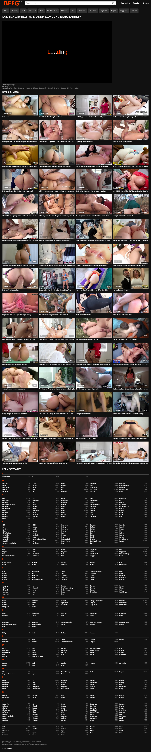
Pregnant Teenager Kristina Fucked (87, 339)
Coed (91, 533)
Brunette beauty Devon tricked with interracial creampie (20, 240)
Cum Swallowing (95, 541)
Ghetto (4, 588)
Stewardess (93, 716)
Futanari (121, 579)
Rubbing (92, 697)
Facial (63, 571)
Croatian (92, 539)
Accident (5, 483)
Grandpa (5, 592)
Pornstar (5, 686)
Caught (121, 527)
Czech (92, 543)
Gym (33, 594)
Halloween (35, 601)
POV (33, 680)
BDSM (63, 498)
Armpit (4, 489)
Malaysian (5, 650)
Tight (62, 731)
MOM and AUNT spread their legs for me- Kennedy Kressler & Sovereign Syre (57, 364)
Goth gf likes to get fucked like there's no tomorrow (92, 166)
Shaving (4, 708)
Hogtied (92, 603)
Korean (92, 633)
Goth (120, 590)
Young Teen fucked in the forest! (123, 216)
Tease (121, 727)
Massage (64, 650)
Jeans (63, 624)
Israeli (92, 615)
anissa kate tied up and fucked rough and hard (53, 463)
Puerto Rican (36, 688)
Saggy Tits (123, 11)
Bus (120, 516)
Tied (41, 11)
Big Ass (63, 88)
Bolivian (121, 510)
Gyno (62, 594)
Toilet (121, 731)
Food (33, 577)
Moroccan (122, 654)
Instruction (93, 613)
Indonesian (35, 613)
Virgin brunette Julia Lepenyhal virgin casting (16, 315)
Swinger (63, 720)
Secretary (122, 704)
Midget (92, 652)
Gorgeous (93, 590)
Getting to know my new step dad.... (13, 389)
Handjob (63, 601)
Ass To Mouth (123, 489)
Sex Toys (93, 706)
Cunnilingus (35, 543)
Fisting (92, 575)
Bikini (62, 508)
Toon (4, 733)
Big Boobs (122, 504)
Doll (3, 554)
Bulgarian (93, 516)
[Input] (70, 3)
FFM (3, 571)
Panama (92, 680)
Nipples (92, 663)
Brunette (5, 516)
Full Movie (64, 579)
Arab (62, 487)
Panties (121, 680)
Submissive (93, 718)
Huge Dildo (93, 605)
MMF (33, 648)
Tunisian (5, 735)
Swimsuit (35, 720)
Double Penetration (8, 556)
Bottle (121, 512)
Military (121, 652)
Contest (92, 535)
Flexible (4, 577)
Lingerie (92, 642)
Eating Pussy (6, 562)
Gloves (34, 590)
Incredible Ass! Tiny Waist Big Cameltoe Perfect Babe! (19, 166)
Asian (33, 489)
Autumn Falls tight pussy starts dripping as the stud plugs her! (20, 438)
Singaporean (6, 710)
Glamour (92, 588)
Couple (63, 537)
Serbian (63, 706)
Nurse (33, 665)
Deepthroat (93, 550)
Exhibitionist (123, 564)
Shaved (50, 88)
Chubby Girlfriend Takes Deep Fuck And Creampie (128, 414)
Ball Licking (35, 500)
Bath (33, 502)
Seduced (5, 706)
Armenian (122, 487)
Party (33, 682)
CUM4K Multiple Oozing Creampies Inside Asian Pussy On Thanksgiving (131, 117)
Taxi (62, 727)
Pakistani (64, 680)
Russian (121, 697)
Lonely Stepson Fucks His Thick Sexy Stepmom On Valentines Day (94, 364)
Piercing (5, 684)
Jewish (121, 624)
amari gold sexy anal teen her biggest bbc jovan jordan (19, 141)
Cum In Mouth (65, 541)
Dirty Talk (64, 552)
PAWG (4, 680)
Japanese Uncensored (9, 624)
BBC (3, 498)
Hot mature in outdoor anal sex (122, 315)
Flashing (122, 575)
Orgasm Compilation (8, 674)
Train (121, 733)
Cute (62, 543)
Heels (4, 603)
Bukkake (63, 516)
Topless (34, 733)
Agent (63, 483)
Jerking (92, 624)
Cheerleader (65, 529)
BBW (33, 498)
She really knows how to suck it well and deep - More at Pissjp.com (94, 216)
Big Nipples (6, 508)
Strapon (4, 718)
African (34, 483)
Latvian (92, 640)
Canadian (122, 525)
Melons (34, 652)
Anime (34, 487)
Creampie (5, 539)
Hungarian (5, 607)
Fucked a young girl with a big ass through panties (55, 166)
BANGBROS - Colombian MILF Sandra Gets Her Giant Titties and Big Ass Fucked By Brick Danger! (131, 191)
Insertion (64, 613)
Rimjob (121, 695)
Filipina (113, 11)
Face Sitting (35, 571)
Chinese (134, 11)
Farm (121, 571)
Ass (62, 489)
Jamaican (5, 622)
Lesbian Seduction (67, 642)
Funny (92, 579)
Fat (33, 573)
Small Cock (93, 710)
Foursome (122, 577)
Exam (92, 564)
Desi (120, 550)
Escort (34, 564)
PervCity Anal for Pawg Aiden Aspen (50, 117)
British (121, 514)
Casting (63, 527)
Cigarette (104, 11)
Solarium (34, 712)
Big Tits (69, 88)
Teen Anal (32, 11)
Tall (3, 727)
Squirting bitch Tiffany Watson (122, 141)
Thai (91, 729)
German (121, 586)
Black (4, 510)
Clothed (34, 533)
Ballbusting (64, 500)
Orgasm (121, 672)
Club (62, 533)
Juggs (34, 626)
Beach (92, 502)
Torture (63, 733)
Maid (120, 648)
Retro (62, 695)
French (4, 579)
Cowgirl (121, 537)
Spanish (4, 714)
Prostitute (122, 686)
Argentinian (93, 487)
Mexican (63, 652)
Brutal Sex (35, 516)
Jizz (3, 626)
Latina (63, 640)
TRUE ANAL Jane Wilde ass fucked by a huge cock (129, 265)
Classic (92, 531)
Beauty (121, 502)
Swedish (5, 720)
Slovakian (64, 710)
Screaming (93, 704)
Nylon (63, 665)
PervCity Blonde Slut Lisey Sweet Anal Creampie (91, 265)
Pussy (121, 688)
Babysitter (122, 498)
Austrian (92, 491)
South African (94, 712)
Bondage (5, 512)
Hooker (4, 605)
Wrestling (64, 11)
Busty (33, 518)
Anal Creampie (124, 485)
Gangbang (64, 586)
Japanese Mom (124, 622)
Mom (62, 654)
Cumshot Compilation (9, 543)
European (64, 564)
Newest (146, 3)
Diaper (4, 552)
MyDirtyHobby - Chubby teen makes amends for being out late (94, 240)
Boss (91, 512)
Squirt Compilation (8, 716)
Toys (91, 733)
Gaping (92, 586)
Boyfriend (35, 514)
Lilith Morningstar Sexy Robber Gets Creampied (17, 191)
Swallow (56, 88)
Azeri (121, 491)
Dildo (33, 552)
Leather (121, 640)
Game (33, 586)
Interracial (122, 613)
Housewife (64, 605)
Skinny (34, 710)
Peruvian (64, 682)
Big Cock (76, 88)
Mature (121, 650)
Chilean (92, 529)
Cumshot (122, 541)
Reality (4, 695)
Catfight (92, 527)
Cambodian (64, 525)
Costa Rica (5, 537)
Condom (63, 535)
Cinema (63, 531)
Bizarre (121, 508)
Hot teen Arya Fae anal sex (10, 290)
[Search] (113, 3)
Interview (5, 615)
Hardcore (29, 88)
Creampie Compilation (39, 539)
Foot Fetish (64, 577)
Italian (121, 615)
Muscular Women (37, 656)
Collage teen (6, 117)
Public (4, 688)
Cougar (34, 537)
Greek (63, 592)
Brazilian (63, 514)
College (121, 533)
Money (92, 654)
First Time (64, 575)
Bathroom (64, 502)
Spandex (122, 712)
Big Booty (5, 506)
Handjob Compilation (96, 601)
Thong (121, 729)
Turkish (34, 735)
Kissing (34, 633)
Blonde (35, 88)
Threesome (6, 731)
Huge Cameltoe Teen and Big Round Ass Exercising (92, 290)
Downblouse (35, 556)
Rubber (63, 697)
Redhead (34, 695)
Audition (5, 491)
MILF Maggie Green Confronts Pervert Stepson (91, 117)
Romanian (5, 697)
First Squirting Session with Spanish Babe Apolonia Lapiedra (131, 463)
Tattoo (34, 727)
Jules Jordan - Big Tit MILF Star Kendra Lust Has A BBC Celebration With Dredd (57, 141)
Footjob (92, 577)
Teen (4, 729)
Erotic (4, 564)
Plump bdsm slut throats (120, 290)
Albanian (93, 483)
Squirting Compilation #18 (84, 141)
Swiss (92, 720)
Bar (120, 500)
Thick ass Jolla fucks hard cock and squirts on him (18, 265)
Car (3, 527)
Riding (92, 695)
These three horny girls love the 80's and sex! (53, 315)
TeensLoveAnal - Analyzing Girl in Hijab (14, 463)
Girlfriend (35, 588)
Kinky (4, 633)
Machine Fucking (95, 648)
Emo (120, 562)
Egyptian (63, 562)
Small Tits (82, 11)
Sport (92, 714)
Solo (62, 712)
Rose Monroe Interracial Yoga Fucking (14, 364)
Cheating (14, 11)
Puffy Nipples (65, 688)
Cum (33, 541)
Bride (91, 514)
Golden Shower (66, 590)
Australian (13, 88)
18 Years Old (6, 477)
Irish (62, 615)
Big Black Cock (52, 11)
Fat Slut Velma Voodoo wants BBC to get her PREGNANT (130, 166)
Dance (34, 550)
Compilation (35, 535)
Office (4, 672)
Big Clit (63, 506)
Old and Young (65, 672)
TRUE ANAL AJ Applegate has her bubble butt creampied (20, 216)
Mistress (34, 654)
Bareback (5, 502)
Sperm (63, 714)
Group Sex (93, 592)
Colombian (5, 535)
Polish (92, 684)
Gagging (5, 586)
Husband (34, 607)
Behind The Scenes (8, 504)
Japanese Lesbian (66, 622)
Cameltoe (93, 525)
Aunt (33, 491)
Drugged (92, 556)
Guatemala (5, 594)
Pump (92, 688)
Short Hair (93, 708)
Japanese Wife (36, 624)
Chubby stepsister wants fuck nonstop (125, 339)
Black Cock (35, 510)
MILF (5, 11)
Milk (3, 654)
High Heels (64, 603)
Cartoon (34, 527)
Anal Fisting (6, 487)
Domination (35, 554)
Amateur (34, 485)
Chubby (4, 531)
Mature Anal (6, 652)
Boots (63, 512)
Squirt (121, 714)
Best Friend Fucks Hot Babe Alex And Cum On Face (18, 339)
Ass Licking (93, 489)
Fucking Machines (37, 579)
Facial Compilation (96, 571)
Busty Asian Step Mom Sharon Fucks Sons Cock (91, 191)
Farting (4, 573)
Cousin (92, 537)
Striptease (35, 718)
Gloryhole (5, 590)
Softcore (5, 712)
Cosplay (121, 535)
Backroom (5, 500)
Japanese (35, 622)
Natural (4, 663)
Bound (4, 514)
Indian (4, 613)
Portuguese (35, 686)
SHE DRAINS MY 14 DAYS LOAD (86, 438)
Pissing (34, 684)
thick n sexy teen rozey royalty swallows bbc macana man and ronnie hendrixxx (57, 191)
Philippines (93, 682)
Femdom (93, 573)
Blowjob (92, 510)
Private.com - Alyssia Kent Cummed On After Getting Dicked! (57, 389)
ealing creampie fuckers (83, 414)
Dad (73, 11)
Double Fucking (124, 554)
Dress (63, 556)
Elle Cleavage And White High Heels (87, 389)
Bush (4, 518)
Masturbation (94, 650)
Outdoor (63, 674)
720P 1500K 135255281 (83, 315)
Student (63, 718)
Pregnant (64, 686)
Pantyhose (5, 682)
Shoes (63, 708)
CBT (3, 525)
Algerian (122, 483)
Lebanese (5, 642)
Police (63, 684)
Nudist (4, 665)
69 (62, 477)
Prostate (92, 686)
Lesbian (34, 642)
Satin (33, 704)
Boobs (34, 512)
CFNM (34, 525)
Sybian (121, 720)
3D (32, 477)
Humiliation (123, 605)
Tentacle (63, 729)
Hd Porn (9, 749)
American (64, 485)
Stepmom (64, 716)
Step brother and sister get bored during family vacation (57, 265)
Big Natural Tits (124, 506)
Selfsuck (34, 706)
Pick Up (121, 682)
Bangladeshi (94, 500)
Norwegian (122, 663)
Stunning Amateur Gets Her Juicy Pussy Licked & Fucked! (131, 438)
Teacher (92, 727)
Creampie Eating (66, 539)
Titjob (92, 731)
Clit (120, 531)
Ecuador (34, 562)
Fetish (121, 573)
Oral (91, 672)
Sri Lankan (93, 11)
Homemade (123, 603)
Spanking (35, 714)
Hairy (4, 601)
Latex (33, 640)
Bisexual (92, 508)
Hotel (33, 605)
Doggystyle (42, 88)
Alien (4, 485)
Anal (91, 485)
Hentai (34, 603)
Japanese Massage (96, 622)
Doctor (92, 552)
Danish (63, 550)
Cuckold (5, 541)
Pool (120, 684)
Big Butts (34, 506)
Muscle (4, 656)
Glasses (121, 588)
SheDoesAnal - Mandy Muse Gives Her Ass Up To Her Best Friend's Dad (57, 414)
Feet (23, 11)
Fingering (35, 575)
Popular (136, 3)
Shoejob (34, 708)
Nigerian (63, 663)
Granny (34, 592)
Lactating (5, 640)
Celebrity (5, 529)
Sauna (63, 704)
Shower (121, 708)
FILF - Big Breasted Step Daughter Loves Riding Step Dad (57, 216)
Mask (33, 650)
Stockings (21, 88)
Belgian (34, 504)
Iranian (34, 615)
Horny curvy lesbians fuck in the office (14, 414)
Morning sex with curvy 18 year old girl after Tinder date (130, 240)
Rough (34, 697)
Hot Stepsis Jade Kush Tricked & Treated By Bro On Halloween (94, 463)
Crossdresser (123, 539)
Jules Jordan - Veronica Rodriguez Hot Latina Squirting (56, 339)
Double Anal (94, 554)
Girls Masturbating (67, 588)
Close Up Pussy (7, 533)
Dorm (62, 554)
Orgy (33, 674)
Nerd (33, 663)
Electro (92, 562)
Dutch (121, 556)
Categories (125, 3)
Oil (32, 672)
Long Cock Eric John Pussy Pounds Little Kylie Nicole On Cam (57, 438)
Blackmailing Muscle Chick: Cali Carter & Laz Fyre (55, 290)
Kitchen (63, 633)
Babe (91, 498)
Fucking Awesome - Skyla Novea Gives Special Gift (55, 240)
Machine (63, 648)
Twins (63, 735)
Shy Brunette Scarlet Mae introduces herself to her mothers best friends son (131, 389)
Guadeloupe (123, 592)
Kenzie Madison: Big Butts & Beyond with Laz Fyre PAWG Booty (131, 364)
